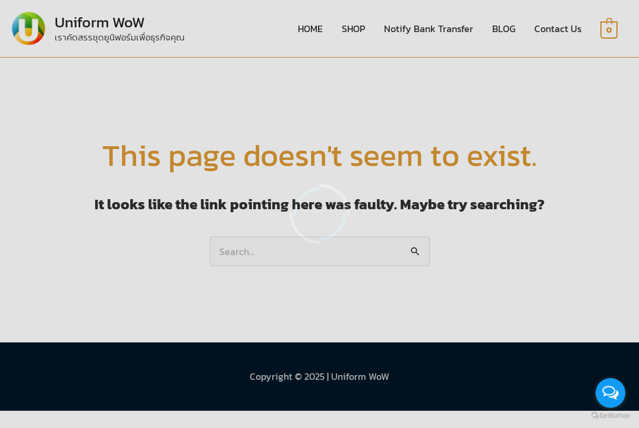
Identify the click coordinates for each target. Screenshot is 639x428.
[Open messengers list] (610, 393)
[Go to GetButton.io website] (610, 416)
